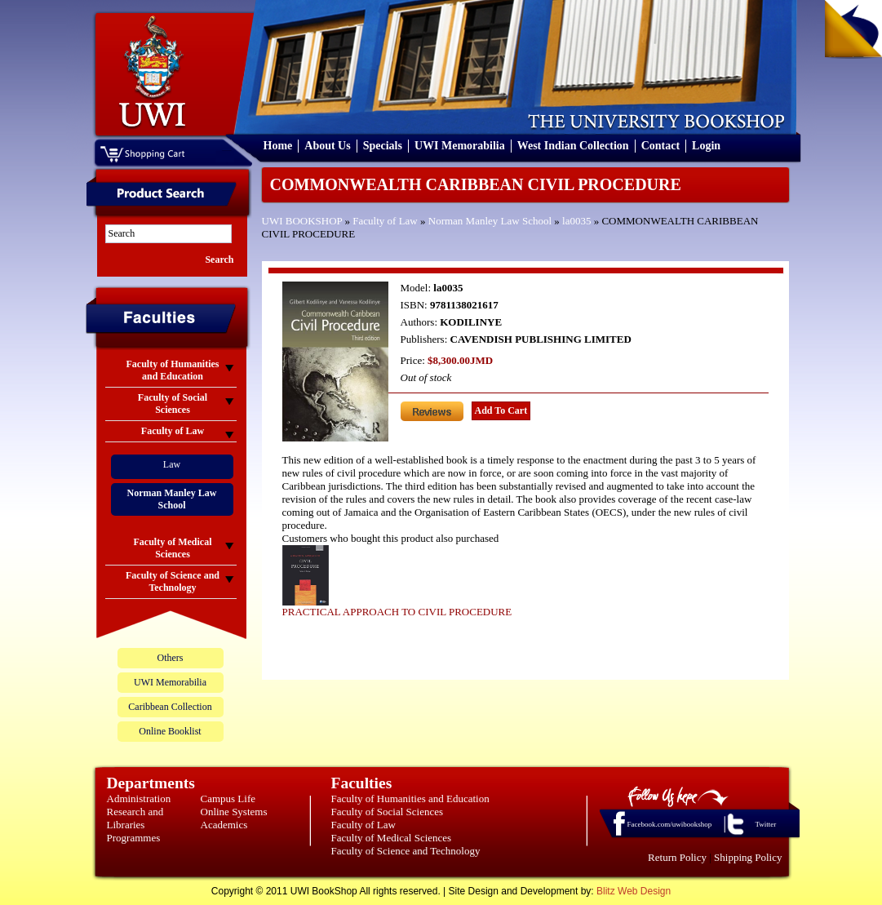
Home (278, 146)
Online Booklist (170, 731)
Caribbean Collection (169, 706)
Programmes (134, 838)
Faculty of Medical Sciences (391, 838)
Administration (139, 798)
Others (170, 657)
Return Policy (677, 857)
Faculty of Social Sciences (387, 811)
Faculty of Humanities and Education (410, 798)
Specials (382, 146)
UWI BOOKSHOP (302, 221)
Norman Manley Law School (490, 221)
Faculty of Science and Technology (406, 851)
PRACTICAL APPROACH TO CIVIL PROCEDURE (397, 612)
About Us (327, 146)
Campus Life (228, 798)
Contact (660, 146)
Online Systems (234, 811)
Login (706, 146)
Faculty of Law (384, 221)
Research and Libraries (135, 818)
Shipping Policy (748, 857)
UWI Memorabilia (459, 146)
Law (171, 464)
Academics (224, 824)
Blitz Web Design (633, 891)
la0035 (576, 221)
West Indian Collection (573, 146)
